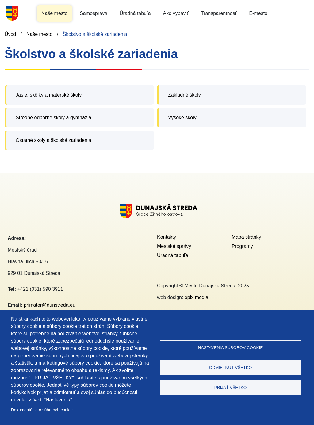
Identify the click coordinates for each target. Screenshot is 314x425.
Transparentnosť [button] (219, 13)
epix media (196, 297)
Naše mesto (39, 34)
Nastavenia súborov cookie (230, 347)
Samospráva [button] (93, 13)
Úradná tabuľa (172, 255)
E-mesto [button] (258, 13)
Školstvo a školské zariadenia (95, 34)
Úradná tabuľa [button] (135, 13)
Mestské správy (174, 246)
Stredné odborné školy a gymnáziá (53, 117)
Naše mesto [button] (54, 13)
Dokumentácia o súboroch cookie (42, 410)
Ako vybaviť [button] (176, 13)
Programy (242, 246)
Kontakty (166, 237)
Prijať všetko (230, 387)
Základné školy (184, 94)
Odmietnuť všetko (230, 367)
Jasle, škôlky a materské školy (49, 94)
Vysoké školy (182, 117)
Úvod (10, 34)
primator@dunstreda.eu (49, 305)
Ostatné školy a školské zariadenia (53, 140)
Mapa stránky (246, 237)
